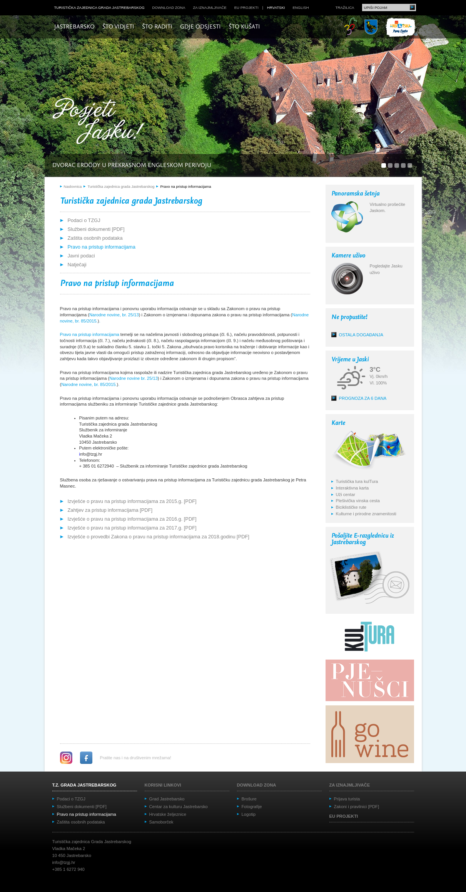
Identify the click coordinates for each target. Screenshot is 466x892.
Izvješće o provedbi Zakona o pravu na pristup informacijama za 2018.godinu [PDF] (158, 537)
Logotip (249, 814)
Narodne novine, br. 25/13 (114, 314)
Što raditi (157, 27)
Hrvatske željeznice (167, 814)
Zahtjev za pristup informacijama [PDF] (110, 510)
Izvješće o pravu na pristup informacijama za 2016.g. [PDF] (132, 519)
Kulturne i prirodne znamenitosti (366, 513)
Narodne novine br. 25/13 (133, 378)
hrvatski (276, 7)
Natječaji (77, 264)
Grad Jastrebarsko (167, 799)
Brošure (249, 799)
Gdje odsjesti (200, 27)
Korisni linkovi (163, 785)
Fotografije (252, 806)
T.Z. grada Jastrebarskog (84, 785)
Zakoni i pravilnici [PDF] (356, 806)
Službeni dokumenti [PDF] (96, 229)
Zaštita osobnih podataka (95, 238)
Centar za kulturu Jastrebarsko (178, 806)
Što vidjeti (118, 27)
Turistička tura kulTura (357, 481)
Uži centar (345, 494)
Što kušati (244, 27)
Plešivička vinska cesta (358, 500)
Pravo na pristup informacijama (185, 186)
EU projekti (246, 7)
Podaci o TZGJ (84, 220)
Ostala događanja (361, 334)
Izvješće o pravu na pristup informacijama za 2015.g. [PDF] (132, 501)
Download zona (168, 7)
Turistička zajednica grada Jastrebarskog (99, 7)
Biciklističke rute (351, 507)
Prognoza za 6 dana (363, 398)
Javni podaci (81, 256)
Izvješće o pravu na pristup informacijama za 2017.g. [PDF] (132, 528)
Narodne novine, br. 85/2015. (89, 384)
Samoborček (161, 822)
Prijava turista (347, 799)
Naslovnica (73, 186)
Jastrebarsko (74, 27)
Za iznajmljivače (209, 7)
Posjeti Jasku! (100, 122)
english (300, 7)
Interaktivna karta (352, 488)
